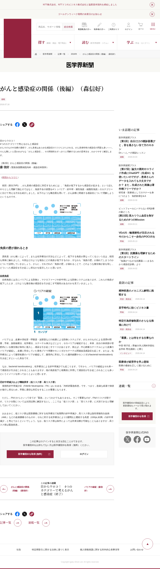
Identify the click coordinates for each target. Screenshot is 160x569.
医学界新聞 (47, 54)
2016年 (74, 54)
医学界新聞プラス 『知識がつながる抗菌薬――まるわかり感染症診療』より (137, 257)
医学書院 (17, 38)
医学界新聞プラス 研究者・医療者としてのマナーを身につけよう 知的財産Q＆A (136, 180)
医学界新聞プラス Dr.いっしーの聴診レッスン (137, 145)
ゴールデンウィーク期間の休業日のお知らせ (80, 14)
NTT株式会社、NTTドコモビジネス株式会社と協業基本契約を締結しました (80, 4)
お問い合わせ (136, 549)
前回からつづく (10, 177)
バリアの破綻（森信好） (93, 489)
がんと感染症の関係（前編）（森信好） (20, 489)
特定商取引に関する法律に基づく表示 (50, 549)
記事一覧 (61, 54)
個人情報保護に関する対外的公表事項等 (99, 549)
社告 (19, 549)
